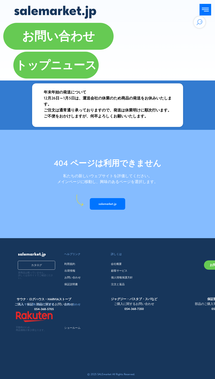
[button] (58, 36)
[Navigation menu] (205, 10)
